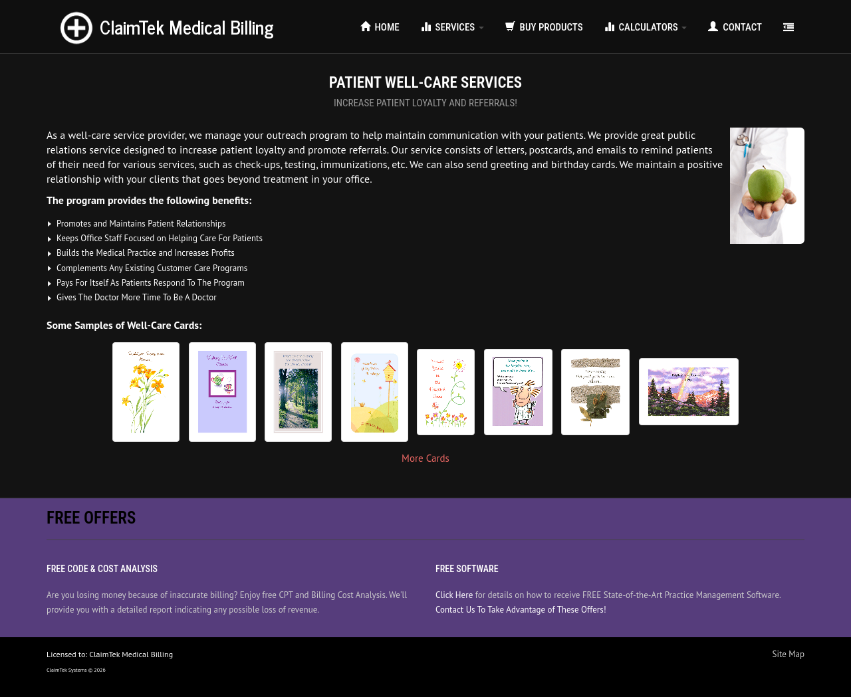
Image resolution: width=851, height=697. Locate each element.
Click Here (454, 595)
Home (380, 27)
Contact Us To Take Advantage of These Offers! (520, 609)
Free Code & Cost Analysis (102, 568)
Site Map (789, 654)
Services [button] (452, 27)
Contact (735, 27)
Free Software (467, 568)
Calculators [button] (645, 27)
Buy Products (544, 27)
